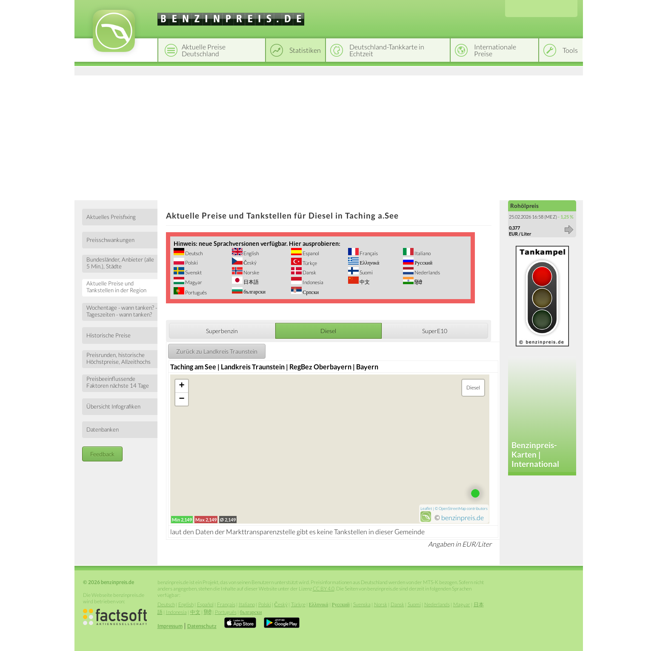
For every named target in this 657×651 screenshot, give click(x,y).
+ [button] (182, 386)
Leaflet (426, 508)
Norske (251, 272)
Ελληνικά (369, 262)
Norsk (380, 604)
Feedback (102, 454)
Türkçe (309, 263)
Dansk (309, 272)
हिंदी (418, 282)
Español (205, 604)
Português (195, 292)
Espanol (310, 253)
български (254, 291)
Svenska (362, 604)
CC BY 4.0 (323, 588)
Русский (423, 262)
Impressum (170, 626)
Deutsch (193, 253)
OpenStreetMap (452, 508)
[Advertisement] (328, 136)
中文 (364, 282)
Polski (191, 262)
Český (250, 262)
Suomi (366, 272)
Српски (310, 292)
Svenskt (193, 272)
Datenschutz (202, 626)
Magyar (193, 282)
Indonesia (312, 282)
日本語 (251, 282)
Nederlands (427, 272)
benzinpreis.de (462, 517)
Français (368, 253)
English (251, 253)
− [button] (182, 399)
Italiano (422, 253)
